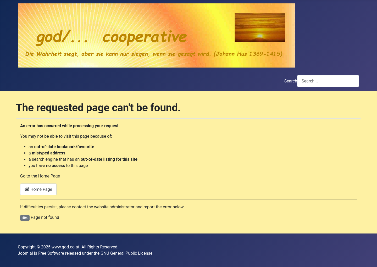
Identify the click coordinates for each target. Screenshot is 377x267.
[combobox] (328, 81)
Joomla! (25, 253)
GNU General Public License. (127, 253)
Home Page (38, 189)
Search (290, 81)
